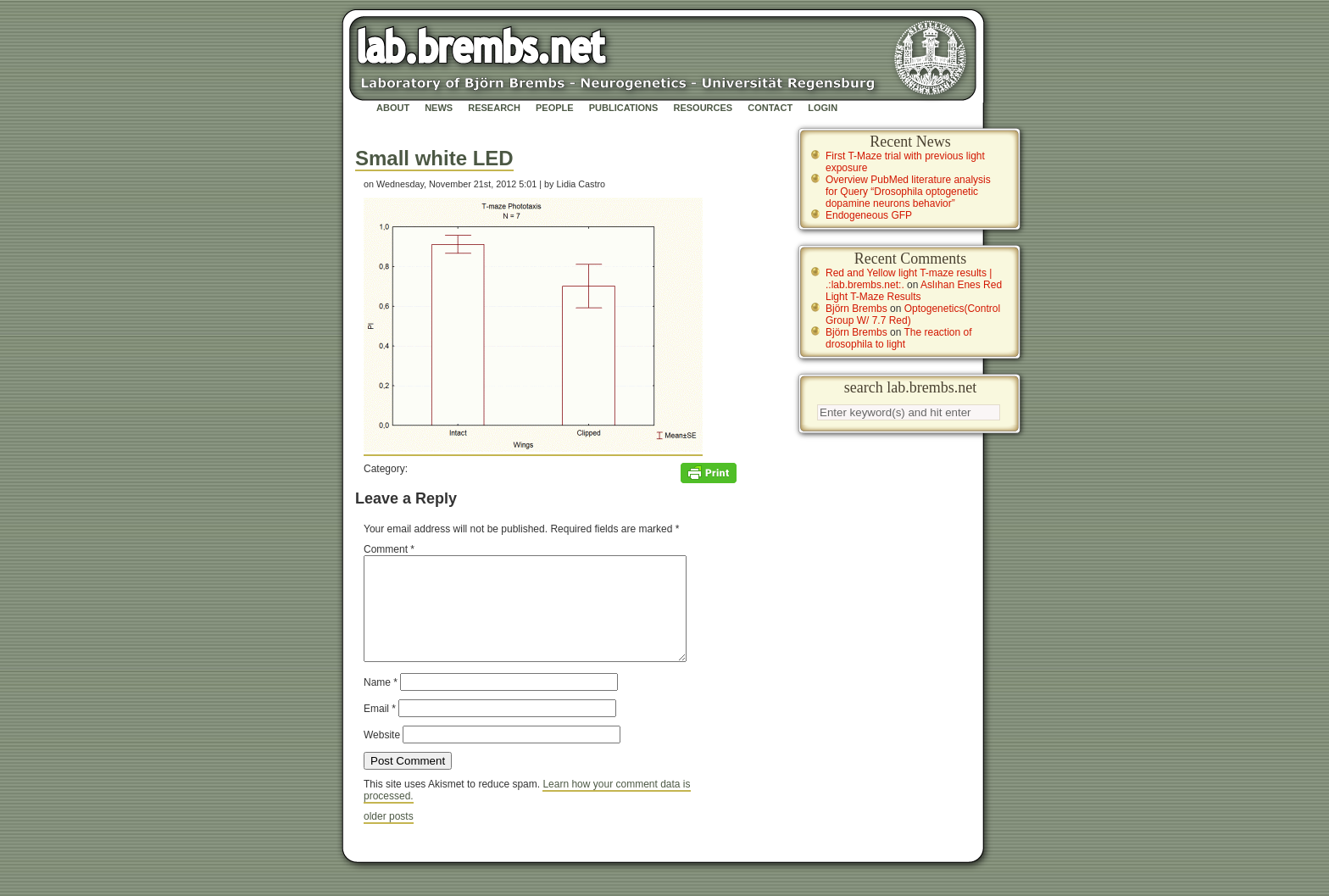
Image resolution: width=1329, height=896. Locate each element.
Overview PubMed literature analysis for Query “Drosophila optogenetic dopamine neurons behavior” (908, 191)
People (555, 108)
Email (380, 729)
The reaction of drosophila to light (899, 338)
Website (382, 755)
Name (381, 703)
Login (822, 108)
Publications (624, 108)
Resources (702, 108)
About (392, 108)
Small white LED (434, 158)
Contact (770, 108)
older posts (389, 837)
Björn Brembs (856, 308)
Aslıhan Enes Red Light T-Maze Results (914, 291)
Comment (389, 549)
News (439, 108)
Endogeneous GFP (869, 215)
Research (494, 108)
